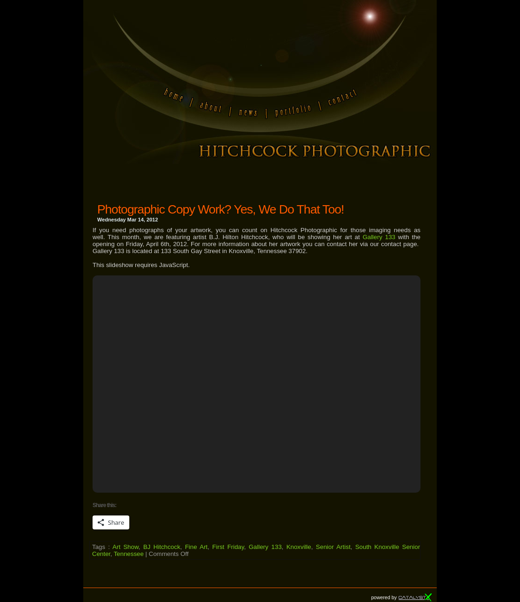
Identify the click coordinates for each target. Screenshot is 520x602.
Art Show (126, 546)
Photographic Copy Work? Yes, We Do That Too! (220, 209)
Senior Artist (333, 546)
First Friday (228, 546)
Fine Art (196, 546)
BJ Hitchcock (161, 546)
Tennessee (128, 553)
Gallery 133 (379, 237)
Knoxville (299, 546)
